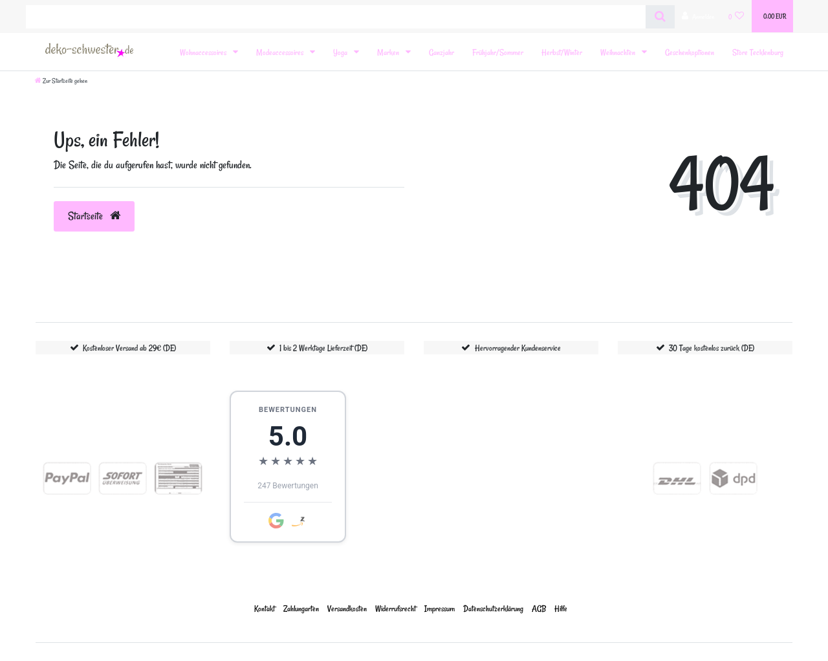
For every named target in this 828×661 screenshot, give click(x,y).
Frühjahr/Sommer (497, 52)
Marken (389, 52)
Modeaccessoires (280, 52)
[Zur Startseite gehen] (61, 80)
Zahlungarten (301, 608)
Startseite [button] (94, 216)
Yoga (341, 52)
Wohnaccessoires (204, 52)
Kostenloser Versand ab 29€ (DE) (129, 347)
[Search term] (336, 16)
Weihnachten (618, 52)
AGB (539, 608)
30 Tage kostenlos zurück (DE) (711, 347)
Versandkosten (347, 608)
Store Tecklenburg (757, 52)
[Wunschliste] (736, 16)
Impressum (439, 608)
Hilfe (560, 608)
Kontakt (264, 608)
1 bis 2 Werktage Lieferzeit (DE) (323, 347)
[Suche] (660, 16)
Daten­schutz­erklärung (493, 608)
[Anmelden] (698, 16)
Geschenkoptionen (689, 52)
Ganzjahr (441, 52)
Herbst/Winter (561, 52)
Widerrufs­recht (395, 608)
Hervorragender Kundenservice (518, 347)
